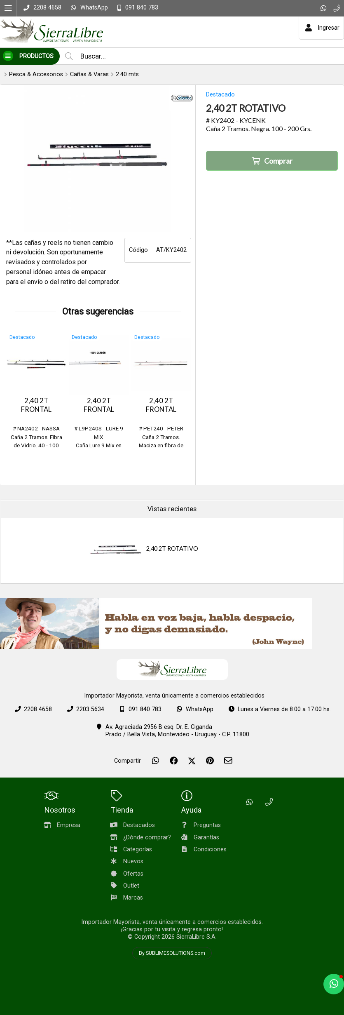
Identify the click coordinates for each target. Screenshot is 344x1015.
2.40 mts (127, 74)
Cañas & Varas (89, 74)
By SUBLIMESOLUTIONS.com (172, 953)
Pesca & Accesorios (36, 74)
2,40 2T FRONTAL (36, 405)
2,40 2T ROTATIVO (172, 548)
